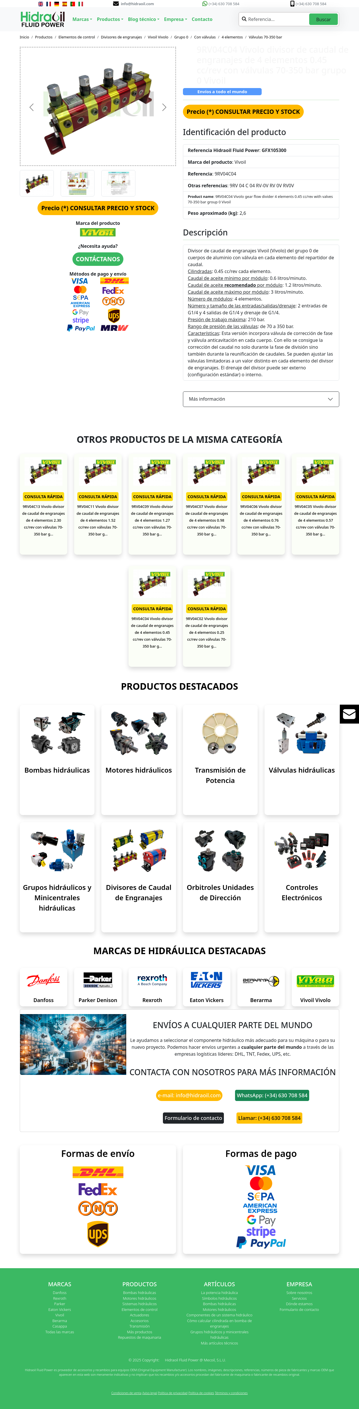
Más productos (139, 1331)
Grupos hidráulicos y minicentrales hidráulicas (219, 1334)
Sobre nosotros (299, 1292)
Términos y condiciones (231, 1393)
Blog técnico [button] (142, 19)
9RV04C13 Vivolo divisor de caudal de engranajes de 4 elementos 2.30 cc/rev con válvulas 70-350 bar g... (43, 520)
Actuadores (139, 1315)
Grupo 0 (181, 37)
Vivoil (59, 1315)
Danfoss (43, 1000)
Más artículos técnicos (219, 1343)
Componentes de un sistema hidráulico (219, 1315)
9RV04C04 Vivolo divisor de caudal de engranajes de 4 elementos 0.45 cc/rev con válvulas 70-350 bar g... (152, 632)
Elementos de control (76, 37)
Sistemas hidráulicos (140, 1303)
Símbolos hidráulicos (219, 1298)
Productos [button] (108, 19)
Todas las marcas (60, 1331)
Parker (59, 1303)
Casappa (59, 1326)
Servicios (299, 1298)
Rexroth (152, 1000)
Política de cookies (201, 1393)
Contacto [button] (202, 19)
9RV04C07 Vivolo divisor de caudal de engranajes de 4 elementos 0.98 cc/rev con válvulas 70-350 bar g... (206, 520)
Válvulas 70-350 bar (265, 37)
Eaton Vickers (207, 1000)
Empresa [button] (174, 19)
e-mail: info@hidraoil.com (189, 1095)
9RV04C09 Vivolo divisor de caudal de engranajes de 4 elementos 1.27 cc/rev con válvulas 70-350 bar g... (152, 520)
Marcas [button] (80, 19)
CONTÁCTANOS (98, 259)
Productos (44, 37)
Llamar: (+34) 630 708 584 (269, 1117)
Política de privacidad (173, 1393)
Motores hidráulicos (138, 770)
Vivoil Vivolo (158, 37)
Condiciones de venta (126, 1393)
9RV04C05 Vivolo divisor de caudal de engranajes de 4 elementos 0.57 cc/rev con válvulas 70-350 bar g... (315, 520)
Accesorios (140, 1320)
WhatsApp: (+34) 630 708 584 (272, 1095)
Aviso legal (149, 1393)
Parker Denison (98, 1000)
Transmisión (139, 1326)
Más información (207, 399)
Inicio (24, 37)
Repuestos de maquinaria (139, 1337)
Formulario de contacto (193, 1117)
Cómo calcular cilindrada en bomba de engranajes (219, 1323)
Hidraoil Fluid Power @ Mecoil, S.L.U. (195, 1360)
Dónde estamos (299, 1303)
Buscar (323, 19)
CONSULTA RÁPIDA (43, 496)
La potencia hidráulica (219, 1292)
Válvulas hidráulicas (302, 770)
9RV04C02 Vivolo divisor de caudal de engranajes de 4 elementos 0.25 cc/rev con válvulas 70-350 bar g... (206, 632)
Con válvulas (205, 37)
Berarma (261, 1000)
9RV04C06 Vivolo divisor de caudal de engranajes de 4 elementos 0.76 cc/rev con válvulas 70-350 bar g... (261, 520)
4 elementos (232, 37)
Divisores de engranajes (121, 37)
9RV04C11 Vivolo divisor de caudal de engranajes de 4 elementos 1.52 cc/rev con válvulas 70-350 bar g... (97, 520)
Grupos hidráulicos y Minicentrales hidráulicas (57, 897)
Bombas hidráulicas (57, 770)
